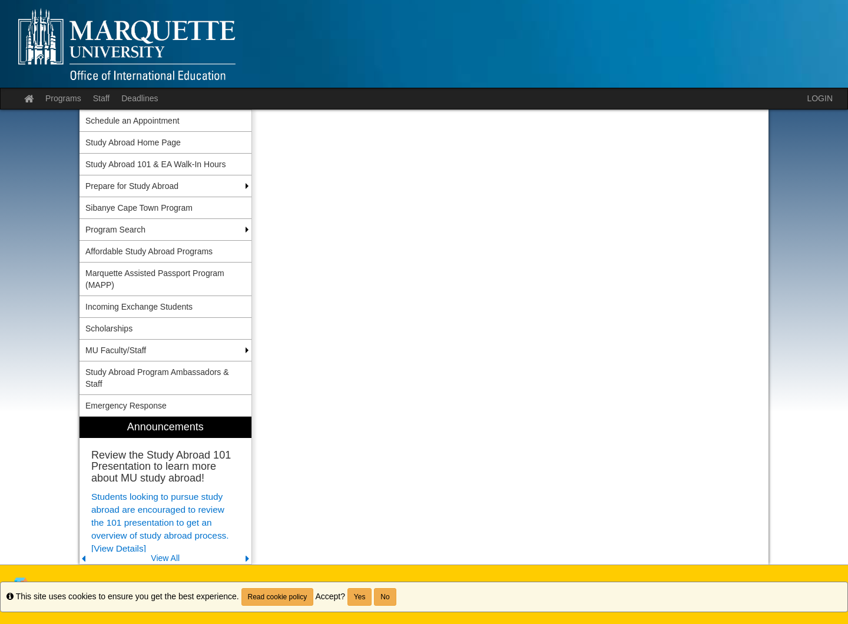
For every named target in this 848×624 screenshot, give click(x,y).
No (384, 597)
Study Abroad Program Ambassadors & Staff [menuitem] (157, 378)
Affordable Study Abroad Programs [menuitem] (149, 251)
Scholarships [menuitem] (108, 328)
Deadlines (139, 98)
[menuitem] (165, 491)
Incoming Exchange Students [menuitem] (139, 306)
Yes (360, 597)
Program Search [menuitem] (115, 229)
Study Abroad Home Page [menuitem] (133, 142)
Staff (101, 98)
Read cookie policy (277, 597)
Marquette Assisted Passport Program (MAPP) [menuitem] (154, 279)
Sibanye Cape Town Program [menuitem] (139, 208)
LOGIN (820, 98)
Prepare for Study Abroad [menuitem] (131, 186)
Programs (63, 98)
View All (165, 558)
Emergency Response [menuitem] (126, 405)
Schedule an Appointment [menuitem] (132, 120)
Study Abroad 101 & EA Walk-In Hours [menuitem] (155, 164)
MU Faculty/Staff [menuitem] (115, 350)
